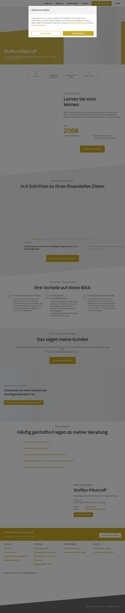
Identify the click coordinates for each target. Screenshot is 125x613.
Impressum (41, 25)
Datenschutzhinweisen (77, 23)
